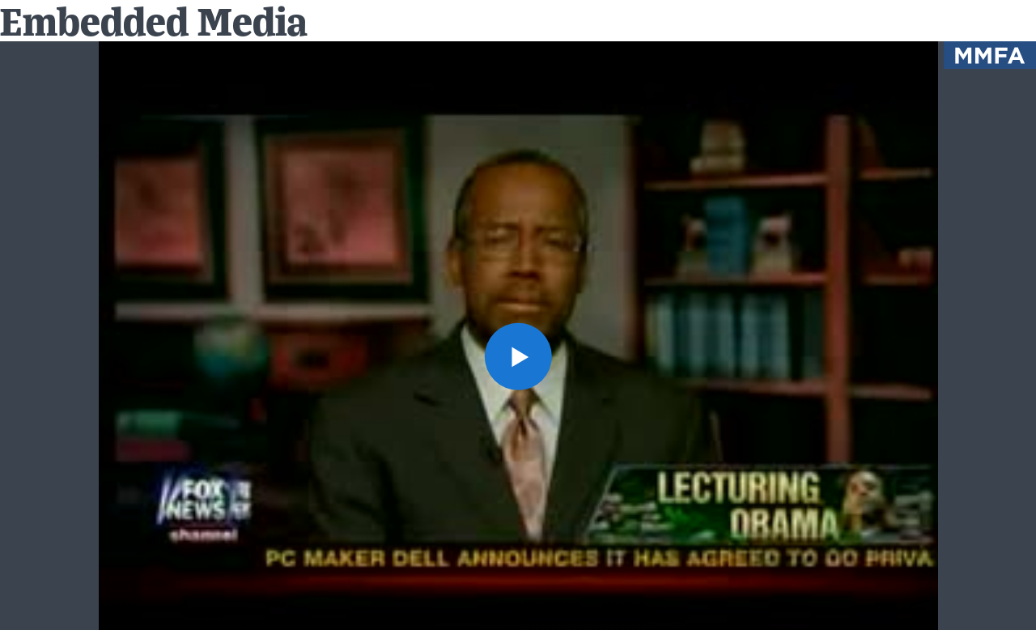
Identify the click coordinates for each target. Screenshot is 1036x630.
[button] (517, 356)
